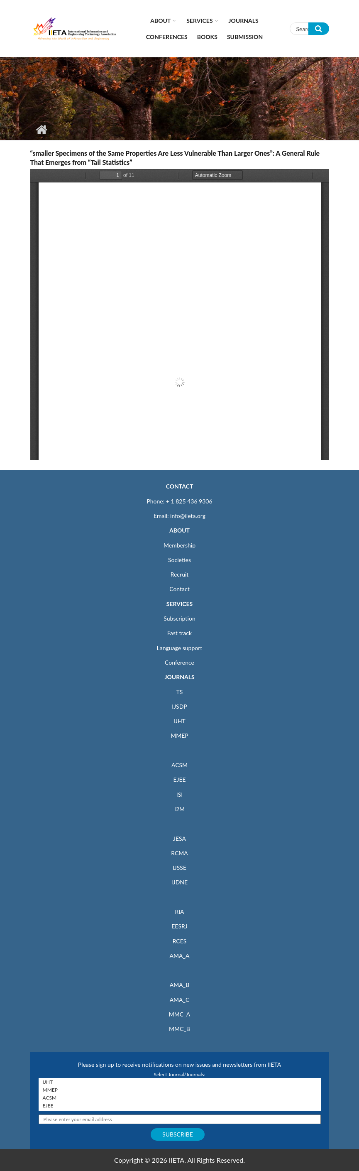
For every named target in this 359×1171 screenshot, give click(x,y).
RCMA (179, 853)
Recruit (180, 574)
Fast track (179, 632)
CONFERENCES (167, 36)
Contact (179, 588)
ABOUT (179, 530)
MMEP (179, 735)
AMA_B (179, 984)
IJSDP (179, 706)
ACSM (179, 764)
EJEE (179, 779)
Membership (179, 545)
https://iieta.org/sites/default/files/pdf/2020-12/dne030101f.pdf (179, 314)
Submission (245, 36)
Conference (179, 662)
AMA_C (180, 999)
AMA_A (180, 955)
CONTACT (179, 486)
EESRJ (179, 926)
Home (41, 129)
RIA (179, 911)
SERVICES (179, 603)
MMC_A (179, 1014)
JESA (179, 838)
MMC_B (179, 1028)
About (160, 20)
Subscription (179, 618)
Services (199, 20)
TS (179, 691)
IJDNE (179, 882)
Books (207, 36)
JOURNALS (179, 676)
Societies (179, 559)
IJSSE (179, 867)
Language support (180, 647)
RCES (180, 941)
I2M (179, 809)
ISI (179, 794)
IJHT (179, 720)
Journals (244, 20)
